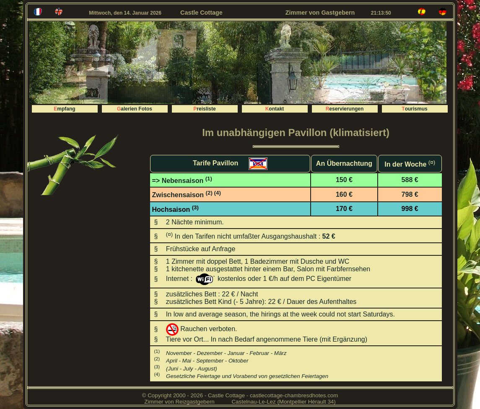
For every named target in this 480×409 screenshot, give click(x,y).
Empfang (64, 109)
